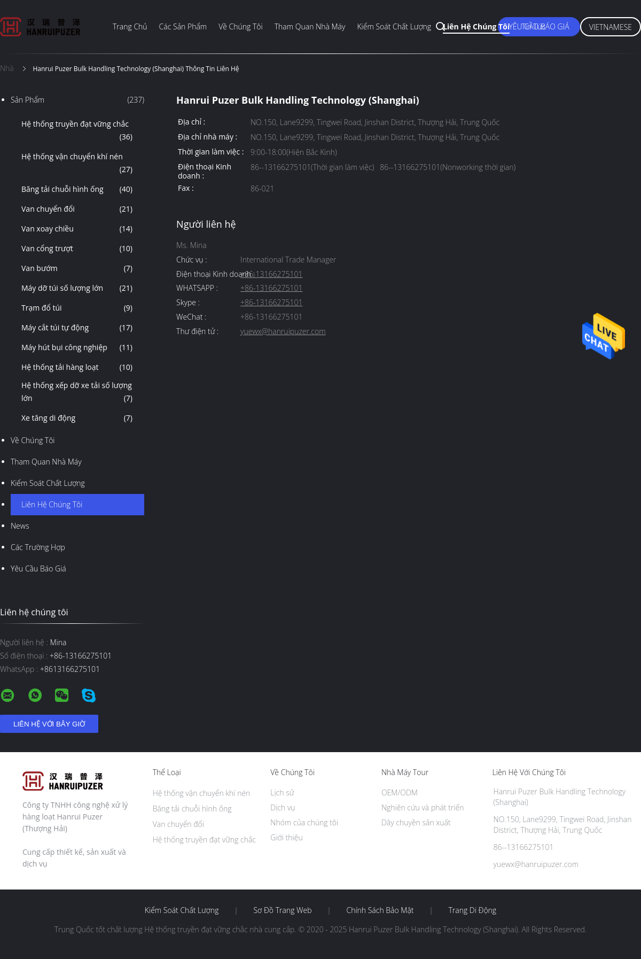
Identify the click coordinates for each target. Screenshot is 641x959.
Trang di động (472, 910)
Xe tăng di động (76, 418)
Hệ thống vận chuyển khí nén (76, 163)
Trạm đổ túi (76, 307)
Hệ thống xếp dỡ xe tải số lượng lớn (76, 392)
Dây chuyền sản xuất (416, 822)
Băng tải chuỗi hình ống (76, 189)
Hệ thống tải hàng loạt (76, 367)
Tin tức (533, 26)
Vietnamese (610, 27)
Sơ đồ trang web (282, 910)
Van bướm (76, 268)
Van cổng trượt (76, 248)
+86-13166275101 (271, 274)
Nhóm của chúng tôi (304, 822)
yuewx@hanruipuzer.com (282, 331)
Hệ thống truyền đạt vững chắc (76, 131)
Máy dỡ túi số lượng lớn (76, 288)
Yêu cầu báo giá (38, 568)
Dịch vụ (282, 807)
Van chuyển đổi (76, 209)
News (20, 526)
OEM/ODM (399, 792)
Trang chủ (130, 26)
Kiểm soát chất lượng (394, 26)
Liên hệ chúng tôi (476, 26)
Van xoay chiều (76, 228)
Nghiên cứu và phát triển (422, 807)
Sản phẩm (77, 100)
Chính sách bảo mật (379, 910)
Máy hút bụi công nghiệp (76, 347)
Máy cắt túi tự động (76, 327)
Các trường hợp (38, 547)
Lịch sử (282, 792)
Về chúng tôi (240, 26)
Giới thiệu (286, 837)
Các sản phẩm (183, 26)
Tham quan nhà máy (310, 26)
